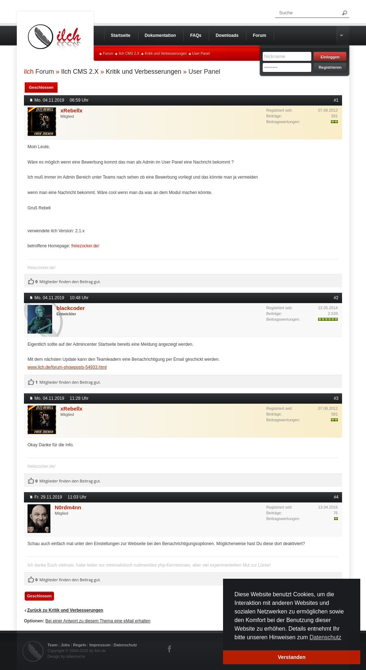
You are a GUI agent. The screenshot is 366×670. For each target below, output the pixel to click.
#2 (336, 297)
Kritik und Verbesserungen (166, 53)
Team (53, 645)
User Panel (201, 53)
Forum (108, 53)
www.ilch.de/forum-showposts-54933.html (67, 367)
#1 (336, 100)
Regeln (79, 645)
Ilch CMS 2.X (129, 53)
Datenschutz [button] (325, 637)
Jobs (65, 645)
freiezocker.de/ (85, 245)
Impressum (99, 645)
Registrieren (329, 67)
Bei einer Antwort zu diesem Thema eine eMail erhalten (97, 620)
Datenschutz (125, 645)
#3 (336, 398)
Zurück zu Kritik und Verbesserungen (65, 610)
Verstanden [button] (292, 657)
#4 (336, 497)
